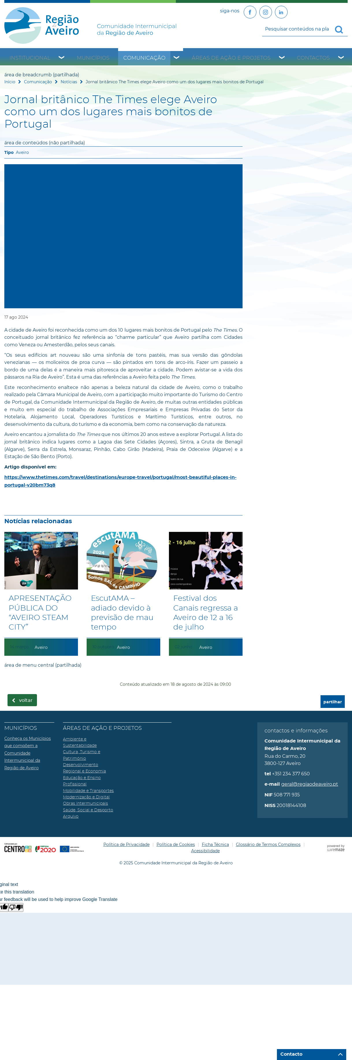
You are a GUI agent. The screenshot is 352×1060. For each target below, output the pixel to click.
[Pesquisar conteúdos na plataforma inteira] (341, 29)
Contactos (313, 58)
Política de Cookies (176, 844)
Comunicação (144, 58)
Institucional (30, 58)
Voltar (26, 700)
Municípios (93, 58)
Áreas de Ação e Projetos (231, 58)
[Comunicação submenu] (176, 58)
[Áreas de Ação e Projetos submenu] (282, 58)
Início (9, 81)
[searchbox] (305, 29)
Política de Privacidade (126, 844)
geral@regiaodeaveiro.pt (309, 784)
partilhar (332, 702)
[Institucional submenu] (61, 58)
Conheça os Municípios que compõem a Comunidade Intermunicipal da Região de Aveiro (27, 753)
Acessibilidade (205, 850)
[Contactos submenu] (341, 58)
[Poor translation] (15, 907)
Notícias (69, 81)
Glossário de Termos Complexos (268, 844)
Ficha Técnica (215, 844)
